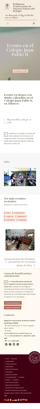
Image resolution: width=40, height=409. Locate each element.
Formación (22, 220)
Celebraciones (19, 213)
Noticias (14, 359)
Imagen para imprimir (12, 307)
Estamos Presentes (11, 374)
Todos (8, 213)
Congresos (9, 216)
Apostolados (9, 366)
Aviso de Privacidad (11, 382)
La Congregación (10, 377)
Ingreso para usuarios (12, 385)
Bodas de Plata (24, 265)
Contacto (16, 380)
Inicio (7, 359)
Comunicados (9, 361)
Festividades (10, 220)
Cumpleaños (21, 216)
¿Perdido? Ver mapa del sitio (14, 388)
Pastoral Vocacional (11, 369)
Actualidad (8, 372)
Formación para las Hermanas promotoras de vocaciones (20, 260)
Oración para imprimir (12, 303)
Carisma (21, 377)
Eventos (7, 380)
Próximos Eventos (10, 364)
